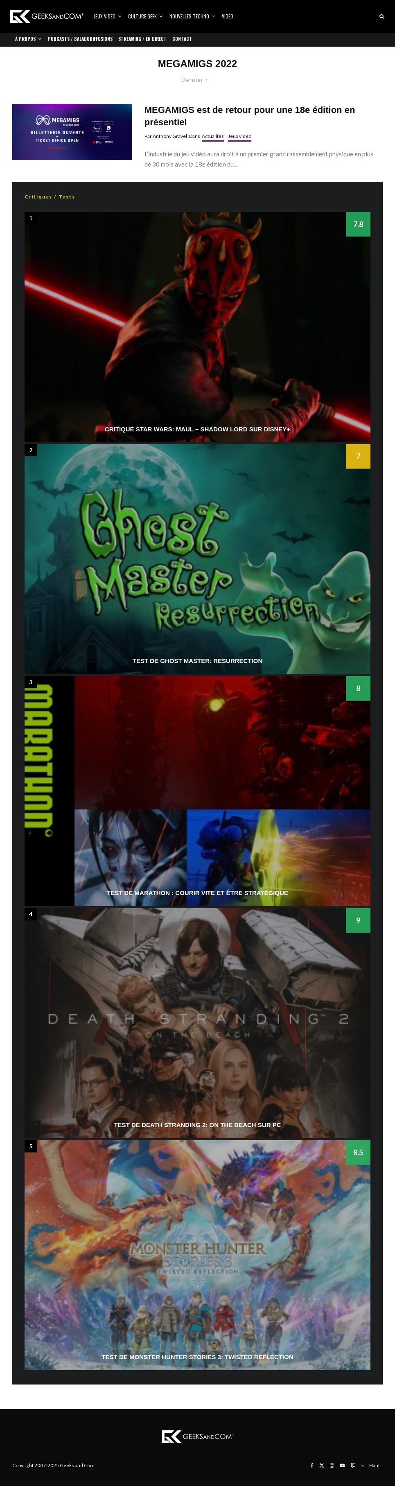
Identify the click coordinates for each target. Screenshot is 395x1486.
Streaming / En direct (142, 39)
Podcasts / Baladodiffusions (80, 39)
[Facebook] (312, 1465)
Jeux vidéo (104, 16)
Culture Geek (142, 16)
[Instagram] (332, 1465)
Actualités (213, 136)
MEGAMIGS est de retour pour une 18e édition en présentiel (249, 116)
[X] (321, 1465)
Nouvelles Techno (189, 16)
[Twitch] (353, 1465)
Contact (182, 39)
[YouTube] (342, 1465)
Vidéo (227, 16)
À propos (25, 39)
